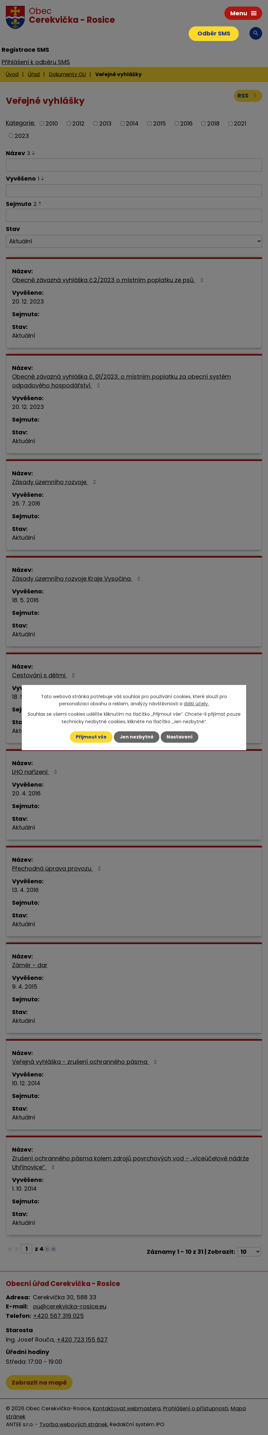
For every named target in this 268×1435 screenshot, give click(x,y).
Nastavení (180, 737)
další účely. (196, 703)
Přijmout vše (90, 737)
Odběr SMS (213, 34)
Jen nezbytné (136, 737)
